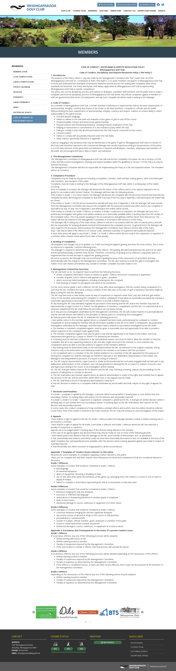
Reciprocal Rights (22, 112)
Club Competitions (22, 77)
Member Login (147, 5)
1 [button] (86, 622)
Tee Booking (137, 643)
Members (92, 10)
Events (161, 10)
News (16, 107)
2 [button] (90, 622)
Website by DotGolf (158, 666)
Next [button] (142, 612)
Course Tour (79, 10)
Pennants (18, 97)
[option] (88, 30)
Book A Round (106, 5)
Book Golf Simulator (127, 5)
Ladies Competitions (23, 82)
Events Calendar (21, 87)
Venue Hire (115, 10)
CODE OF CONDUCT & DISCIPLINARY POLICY (23, 119)
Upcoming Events (139, 651)
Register (17, 92)
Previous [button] (33, 612)
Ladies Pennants (21, 102)
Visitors (103, 10)
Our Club (66, 10)
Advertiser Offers (147, 10)
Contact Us (129, 10)
